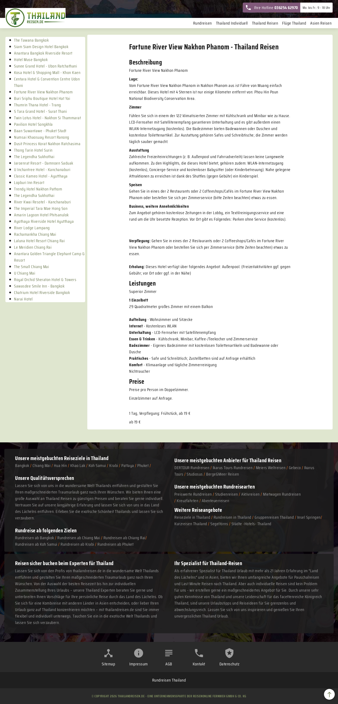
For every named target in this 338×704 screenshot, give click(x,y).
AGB (168, 663)
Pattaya (127, 465)
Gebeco (295, 467)
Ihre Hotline (271, 7)
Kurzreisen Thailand (191, 523)
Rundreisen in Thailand (232, 517)
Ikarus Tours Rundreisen (233, 467)
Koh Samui (97, 465)
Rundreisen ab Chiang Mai (79, 537)
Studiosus (195, 474)
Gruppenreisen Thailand (274, 517)
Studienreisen (226, 494)
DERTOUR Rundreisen (191, 467)
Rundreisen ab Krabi (77, 544)
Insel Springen (309, 517)
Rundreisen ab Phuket (115, 544)
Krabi (113, 465)
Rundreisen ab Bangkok (34, 537)
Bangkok (22, 465)
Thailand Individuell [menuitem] (232, 23)
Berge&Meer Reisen (222, 474)
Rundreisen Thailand (169, 680)
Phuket (143, 465)
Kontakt (199, 663)
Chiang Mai (41, 465)
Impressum (138, 663)
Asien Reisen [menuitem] (321, 23)
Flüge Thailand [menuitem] (294, 23)
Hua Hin (60, 465)
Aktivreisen (250, 494)
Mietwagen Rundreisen (282, 494)
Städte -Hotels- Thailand (251, 523)
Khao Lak (77, 465)
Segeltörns (219, 523)
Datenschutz (229, 663)
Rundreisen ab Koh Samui (36, 544)
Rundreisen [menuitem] (202, 23)
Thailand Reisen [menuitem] (265, 23)
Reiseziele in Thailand (86, 458)
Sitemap (108, 663)
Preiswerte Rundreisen (193, 494)
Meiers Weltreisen (271, 467)
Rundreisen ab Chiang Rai (124, 537)
